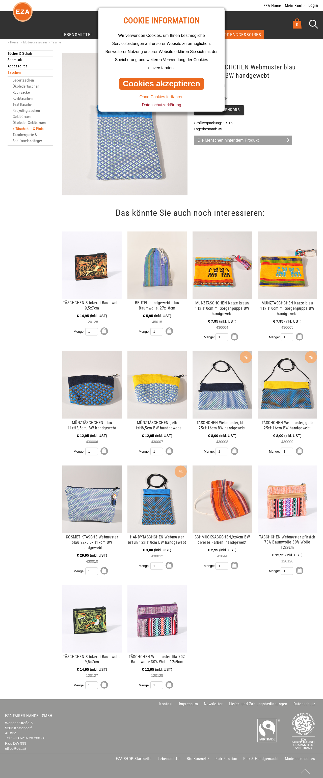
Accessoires (18, 66)
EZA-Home (272, 5)
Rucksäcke (21, 92)
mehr (8, 234)
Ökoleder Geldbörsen (29, 122)
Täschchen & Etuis (29, 128)
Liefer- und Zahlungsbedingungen (258, 703)
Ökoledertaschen (26, 86)
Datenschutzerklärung (161, 105)
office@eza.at (15, 748)
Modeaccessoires (241, 34)
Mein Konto (295, 5)
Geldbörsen (22, 116)
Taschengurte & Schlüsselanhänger (27, 138)
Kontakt (166, 703)
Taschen (57, 42)
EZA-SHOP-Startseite (134, 758)
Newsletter (213, 703)
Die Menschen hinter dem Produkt (228, 140)
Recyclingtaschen (26, 110)
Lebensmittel (77, 34)
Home (14, 42)
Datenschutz (304, 703)
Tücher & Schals (20, 53)
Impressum (188, 703)
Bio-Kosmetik (198, 758)
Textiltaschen (23, 104)
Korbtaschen (23, 98)
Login (313, 5)
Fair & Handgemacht (261, 758)
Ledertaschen (23, 80)
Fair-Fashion (226, 758)
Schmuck (15, 60)
